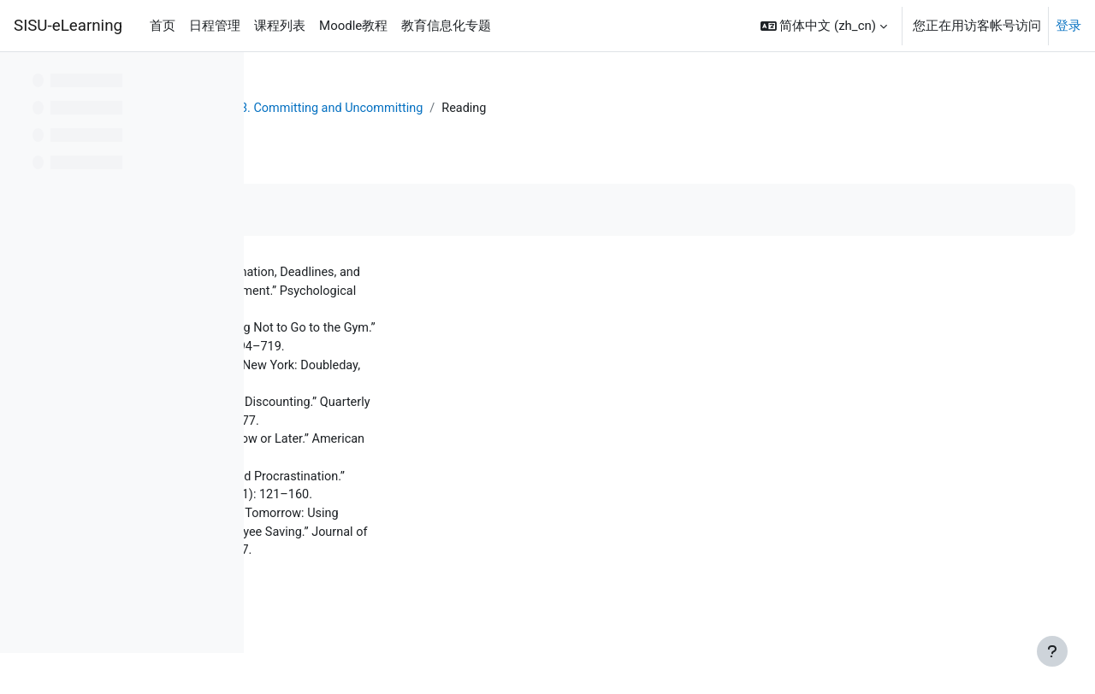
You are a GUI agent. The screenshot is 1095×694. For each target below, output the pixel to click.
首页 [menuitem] (162, 25)
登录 (1068, 25)
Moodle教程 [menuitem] (353, 25)
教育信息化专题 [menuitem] (446, 25)
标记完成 (321, 210)
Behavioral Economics (410, 108)
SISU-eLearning (68, 25)
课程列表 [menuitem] (279, 25)
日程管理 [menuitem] (214, 25)
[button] (823, 25)
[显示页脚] (1052, 651)
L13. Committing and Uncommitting (594, 108)
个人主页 (302, 108)
